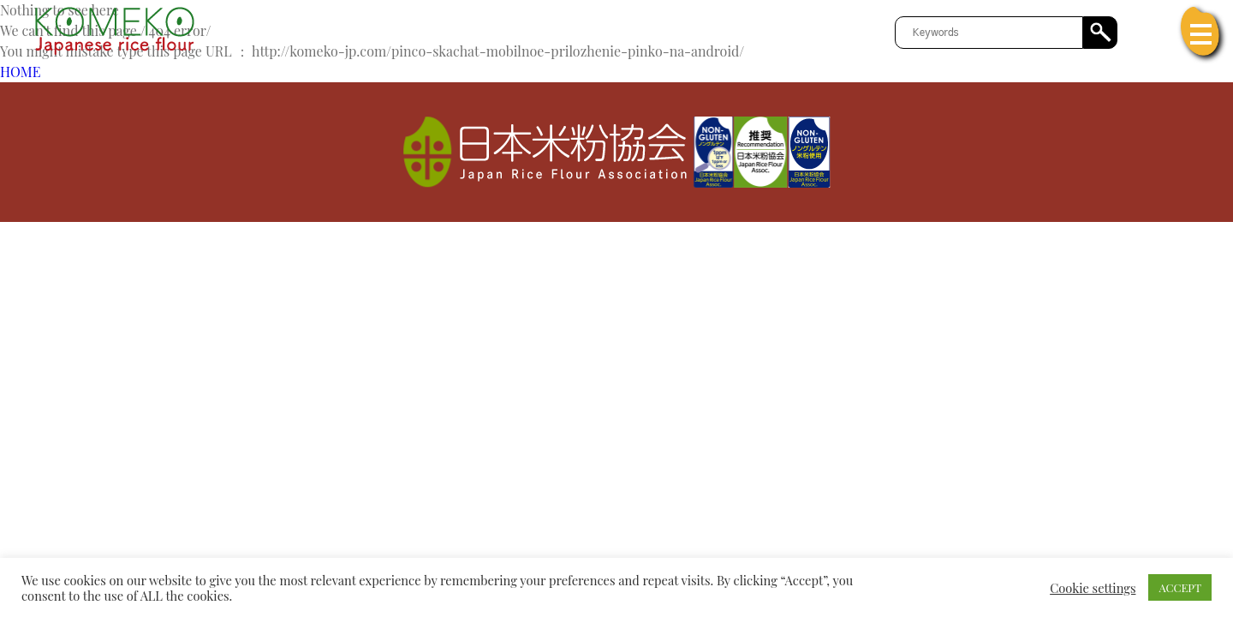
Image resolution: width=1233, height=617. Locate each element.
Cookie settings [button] (1092, 588)
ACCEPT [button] (1180, 587)
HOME (20, 72)
